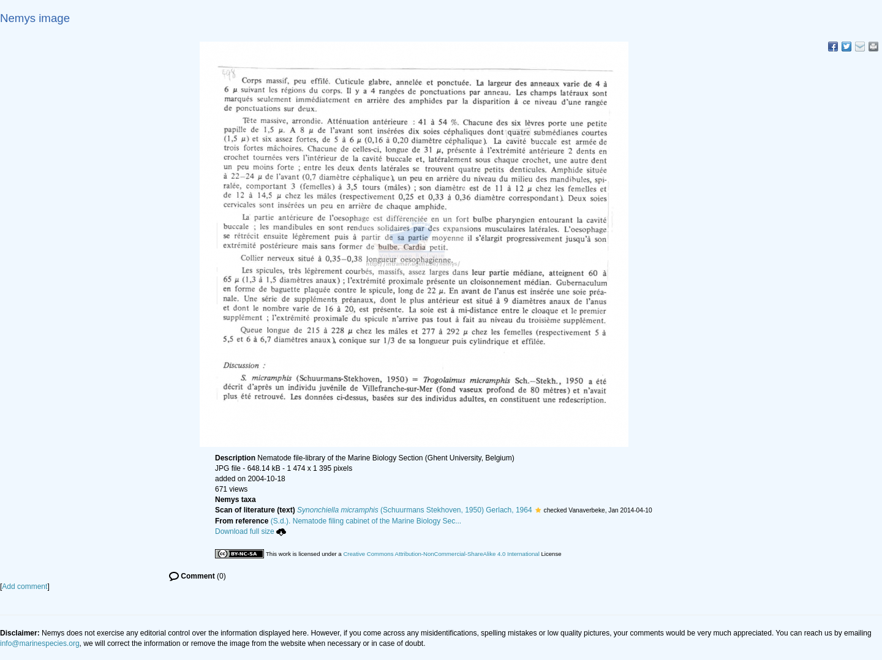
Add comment (24, 586)
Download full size (250, 531)
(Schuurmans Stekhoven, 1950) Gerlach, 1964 (414, 510)
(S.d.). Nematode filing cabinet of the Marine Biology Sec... (366, 521)
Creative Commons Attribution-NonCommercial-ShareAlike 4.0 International (441, 553)
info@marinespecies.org (40, 643)
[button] (538, 510)
